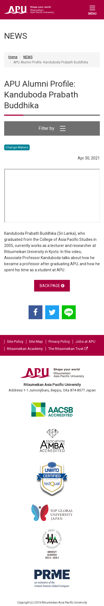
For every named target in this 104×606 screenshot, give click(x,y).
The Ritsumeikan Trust (68, 349)
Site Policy (15, 341)
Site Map (36, 341)
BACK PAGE (52, 285)
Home (12, 57)
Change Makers (17, 147)
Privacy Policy (59, 341)
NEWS (27, 57)
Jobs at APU (85, 341)
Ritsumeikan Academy (25, 349)
